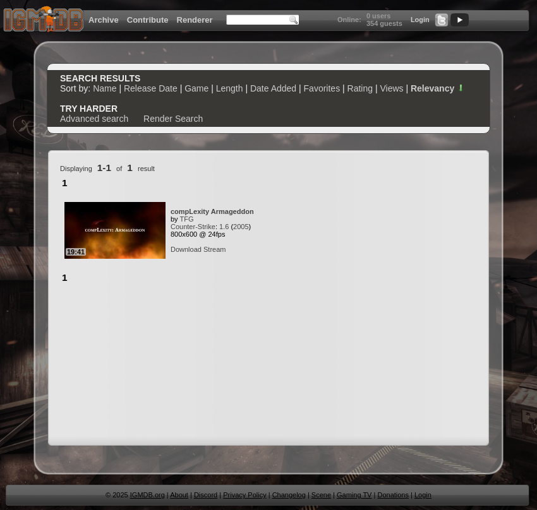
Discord (205, 495)
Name (104, 88)
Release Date (151, 88)
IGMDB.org (147, 495)
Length (229, 88)
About (179, 495)
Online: (349, 19)
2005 (240, 226)
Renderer (195, 20)
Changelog (289, 495)
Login (420, 19)
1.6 (224, 226)
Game (196, 88)
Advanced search (94, 119)
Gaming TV (354, 495)
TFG (186, 219)
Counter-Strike (193, 226)
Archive (103, 20)
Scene (321, 495)
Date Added (273, 88)
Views (391, 88)
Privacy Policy (244, 495)
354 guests (384, 23)
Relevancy (438, 88)
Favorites (322, 88)
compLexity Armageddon (212, 211)
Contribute (148, 20)
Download (186, 249)
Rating (360, 88)
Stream (214, 249)
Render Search (173, 119)
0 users (378, 16)
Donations (393, 495)
